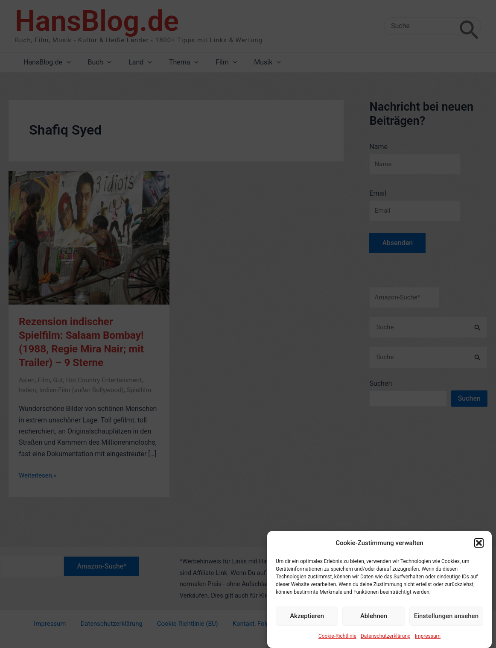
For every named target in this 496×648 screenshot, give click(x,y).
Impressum (428, 641)
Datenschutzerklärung (386, 641)
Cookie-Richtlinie (337, 641)
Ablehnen (373, 621)
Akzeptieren (307, 621)
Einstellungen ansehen (446, 621)
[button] (479, 548)
